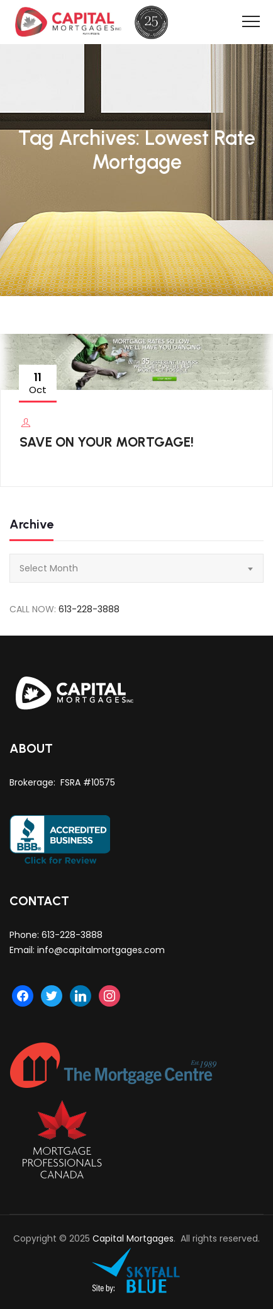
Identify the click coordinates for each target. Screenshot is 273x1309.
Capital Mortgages (133, 1238)
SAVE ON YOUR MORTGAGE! (107, 442)
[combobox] (136, 568)
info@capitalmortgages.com (101, 950)
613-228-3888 (89, 609)
